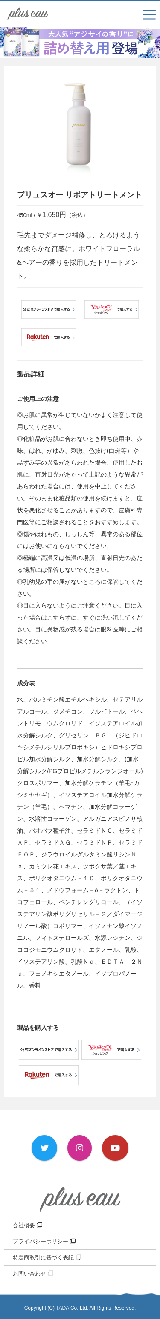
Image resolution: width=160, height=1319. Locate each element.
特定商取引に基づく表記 (47, 1257)
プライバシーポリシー (44, 1241)
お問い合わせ (33, 1273)
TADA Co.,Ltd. (72, 1308)
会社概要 (27, 1225)
